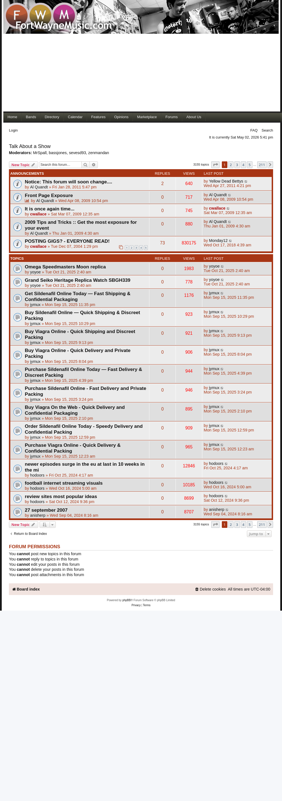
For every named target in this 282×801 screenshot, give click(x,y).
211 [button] (262, 164)
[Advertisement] (107, 72)
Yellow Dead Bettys (226, 181)
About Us (193, 117)
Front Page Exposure (49, 195)
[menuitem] (210, 589)
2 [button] (231, 164)
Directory (52, 117)
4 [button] (243, 164)
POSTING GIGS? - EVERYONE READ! (67, 241)
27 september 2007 (46, 510)
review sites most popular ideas (61, 496)
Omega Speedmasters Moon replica (65, 267)
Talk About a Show (30, 146)
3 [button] (237, 164)
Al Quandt (39, 187)
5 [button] (250, 164)
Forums (172, 117)
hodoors (37, 475)
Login (13, 130)
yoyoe (35, 272)
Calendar (75, 117)
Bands (31, 117)
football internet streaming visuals (64, 483)
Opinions (121, 117)
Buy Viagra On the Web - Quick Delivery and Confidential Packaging (75, 410)
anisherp (37, 515)
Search (267, 130)
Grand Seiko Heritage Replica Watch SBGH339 (77, 280)
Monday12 (218, 240)
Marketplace (147, 117)
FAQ (253, 130)
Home (12, 117)
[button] (215, 164)
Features (98, 117)
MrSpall (40, 153)
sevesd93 (77, 153)
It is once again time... (49, 209)
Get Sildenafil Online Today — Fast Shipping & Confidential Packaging (77, 296)
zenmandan (98, 153)
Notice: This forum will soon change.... (68, 182)
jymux (35, 304)
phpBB (126, 600)
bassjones (58, 153)
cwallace (38, 214)
